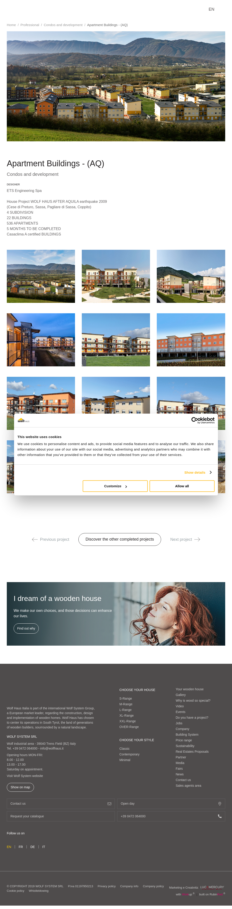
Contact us (183, 780)
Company (182, 729)
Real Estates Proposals (192, 751)
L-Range (125, 710)
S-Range (125, 698)
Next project (185, 539)
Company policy (153, 888)
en (211, 9)
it (43, 847)
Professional (29, 25)
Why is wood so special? (193, 700)
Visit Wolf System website (25, 776)
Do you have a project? (192, 717)
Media (180, 763)
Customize (115, 486)
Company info (129, 888)
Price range (184, 740)
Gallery (181, 695)
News (180, 774)
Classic (124, 748)
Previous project (50, 539)
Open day (171, 804)
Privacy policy (107, 888)
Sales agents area (188, 785)
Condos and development (63, 25)
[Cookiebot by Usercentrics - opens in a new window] (195, 420)
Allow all (182, 486)
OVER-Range (129, 727)
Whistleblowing (38, 892)
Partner (181, 757)
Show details (194, 472)
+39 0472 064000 (25, 748)
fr (21, 847)
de (32, 847)
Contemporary (129, 754)
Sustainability (185, 746)
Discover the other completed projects (119, 539)
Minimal (124, 760)
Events (181, 712)
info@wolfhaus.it (52, 748)
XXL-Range (127, 721)
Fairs (179, 768)
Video (180, 706)
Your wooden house (190, 689)
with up (185, 897)
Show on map (20, 787)
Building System (187, 734)
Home (11, 25)
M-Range (126, 704)
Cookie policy (15, 892)
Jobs (179, 723)
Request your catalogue (60, 816)
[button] (35, 539)
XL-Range (126, 715)
